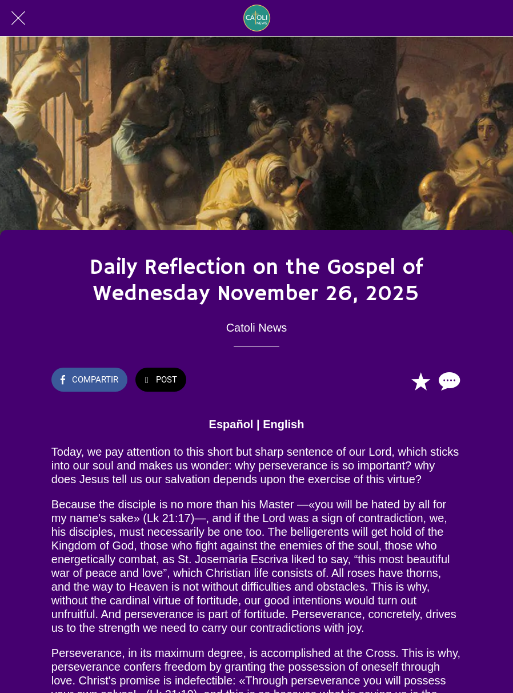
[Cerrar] (18, 18)
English (283, 424)
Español (231, 424)
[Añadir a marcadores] (420, 381)
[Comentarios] (448, 381)
